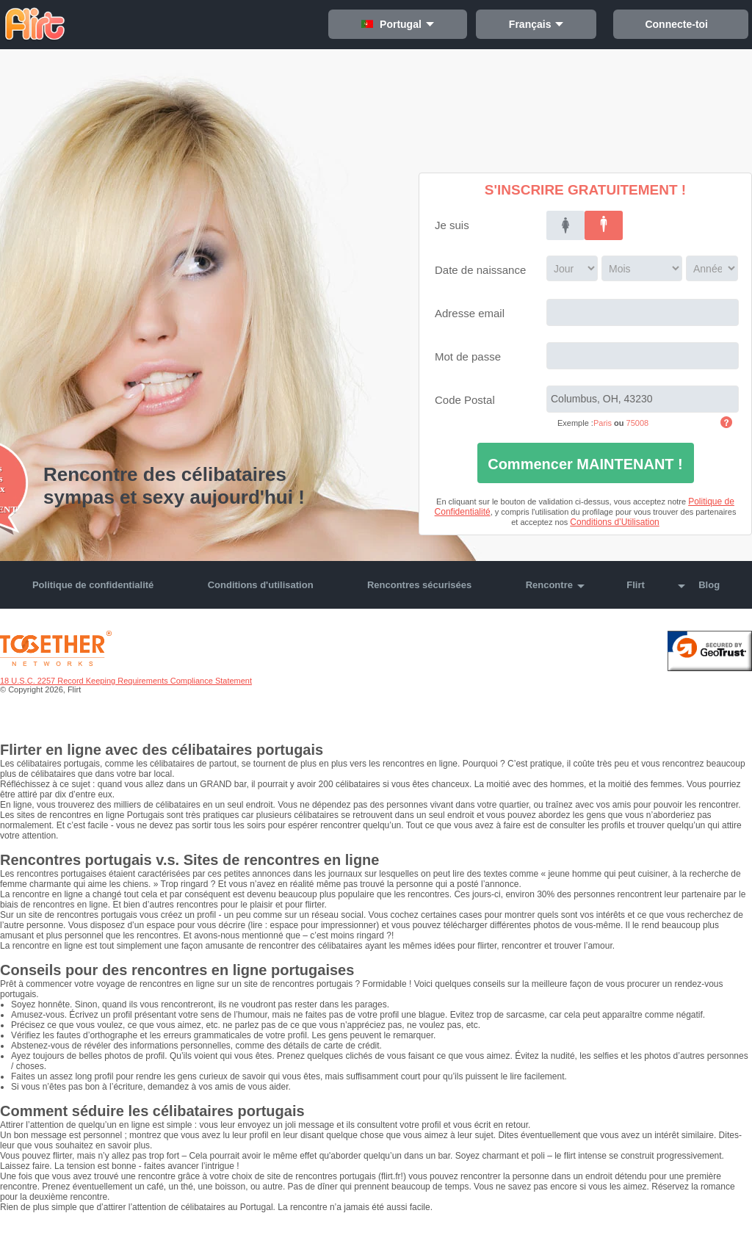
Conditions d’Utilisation (614, 522)
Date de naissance (480, 270)
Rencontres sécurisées (419, 584)
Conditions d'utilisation (261, 584)
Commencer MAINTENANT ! (585, 464)
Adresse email (470, 313)
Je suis (452, 225)
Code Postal (465, 400)
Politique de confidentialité (92, 584)
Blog (709, 584)
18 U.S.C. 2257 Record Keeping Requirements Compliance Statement (126, 680)
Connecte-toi (685, 24)
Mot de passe (468, 356)
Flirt (635, 584)
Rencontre (549, 584)
